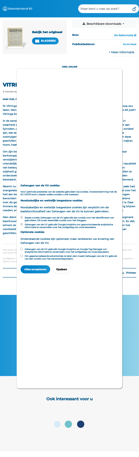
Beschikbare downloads (102, 24)
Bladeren (45, 41)
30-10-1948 (129, 44)
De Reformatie (123, 35)
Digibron (10, 258)
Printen (129, 272)
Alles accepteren (35, 269)
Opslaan (61, 269)
